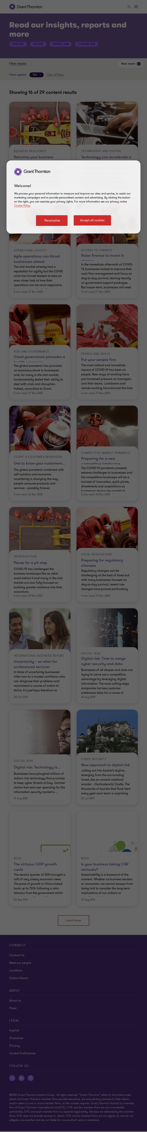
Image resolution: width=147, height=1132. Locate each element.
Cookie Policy (22, 205)
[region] (73, 196)
